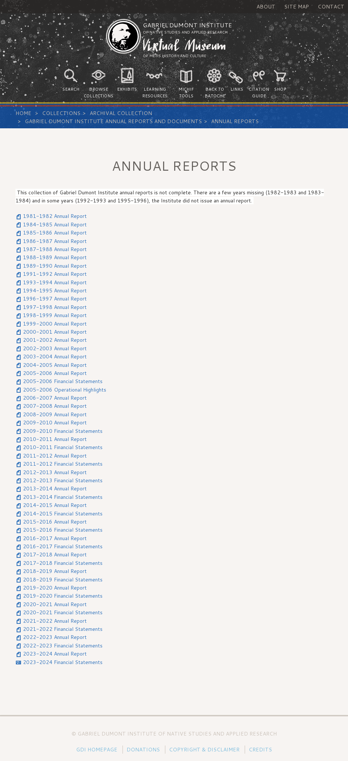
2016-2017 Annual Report (55, 538)
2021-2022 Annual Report (55, 621)
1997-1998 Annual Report (55, 307)
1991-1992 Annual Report (55, 274)
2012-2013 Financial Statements (63, 480)
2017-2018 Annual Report (55, 554)
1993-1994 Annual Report (55, 282)
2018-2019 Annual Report (55, 571)
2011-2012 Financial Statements (63, 464)
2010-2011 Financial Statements (63, 447)
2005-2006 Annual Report (55, 373)
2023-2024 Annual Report (55, 653)
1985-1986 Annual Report (55, 232)
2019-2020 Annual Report (55, 587)
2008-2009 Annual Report (55, 414)
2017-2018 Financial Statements (63, 563)
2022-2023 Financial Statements (63, 645)
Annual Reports (235, 121)
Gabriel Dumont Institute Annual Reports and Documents (113, 121)
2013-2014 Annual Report (55, 488)
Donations (143, 749)
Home (23, 113)
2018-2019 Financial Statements (63, 579)
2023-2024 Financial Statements (63, 662)
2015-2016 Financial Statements (63, 530)
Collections (61, 113)
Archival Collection (121, 113)
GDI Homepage (96, 749)
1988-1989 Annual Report (55, 257)
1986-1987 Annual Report (55, 241)
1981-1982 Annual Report (55, 216)
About (265, 6)
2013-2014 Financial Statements (63, 497)
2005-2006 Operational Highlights (64, 389)
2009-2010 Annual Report (55, 422)
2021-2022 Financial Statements (63, 629)
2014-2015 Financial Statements (63, 513)
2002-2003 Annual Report (55, 348)
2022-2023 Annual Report (55, 637)
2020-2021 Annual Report (55, 604)
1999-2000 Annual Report (55, 323)
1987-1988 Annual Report (55, 249)
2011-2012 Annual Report (55, 455)
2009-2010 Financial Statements (63, 431)
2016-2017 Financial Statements (63, 546)
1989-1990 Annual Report (55, 266)
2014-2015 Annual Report (55, 505)
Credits (260, 749)
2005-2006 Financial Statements (63, 381)
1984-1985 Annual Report (55, 224)
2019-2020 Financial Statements (63, 596)
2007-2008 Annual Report (55, 406)
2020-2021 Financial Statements (63, 612)
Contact (331, 6)
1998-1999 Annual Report (55, 315)
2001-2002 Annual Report (55, 340)
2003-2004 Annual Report (55, 356)
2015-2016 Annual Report (55, 521)
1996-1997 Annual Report (55, 298)
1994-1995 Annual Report (55, 290)
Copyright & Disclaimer (204, 749)
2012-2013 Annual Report (55, 472)
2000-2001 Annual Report (55, 332)
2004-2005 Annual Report (55, 365)
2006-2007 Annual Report (55, 398)
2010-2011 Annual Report (55, 439)
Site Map (296, 6)
